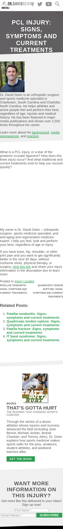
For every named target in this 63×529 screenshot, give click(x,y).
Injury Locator (24, 281)
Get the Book (20, 459)
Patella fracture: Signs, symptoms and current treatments (33, 330)
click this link (21, 267)
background (40, 132)
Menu (5, 8)
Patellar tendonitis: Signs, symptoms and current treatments (13, 289)
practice (33, 136)
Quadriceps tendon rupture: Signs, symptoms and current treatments (34, 323)
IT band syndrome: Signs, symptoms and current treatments (33, 338)
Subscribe (49, 515)
